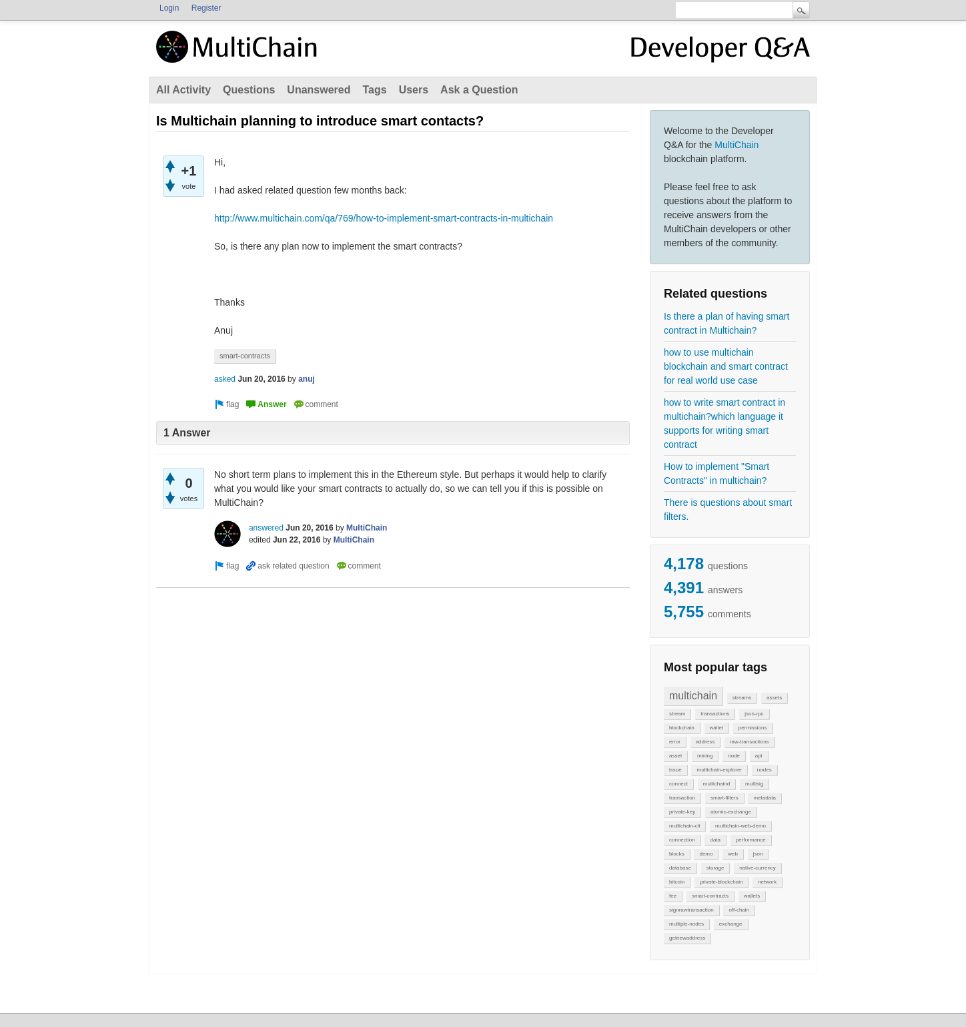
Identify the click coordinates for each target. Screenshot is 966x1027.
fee (672, 896)
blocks (676, 854)
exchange (731, 924)
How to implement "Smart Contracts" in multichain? (716, 473)
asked (224, 379)
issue (675, 770)
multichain (693, 695)
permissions (753, 728)
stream (677, 714)
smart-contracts (710, 896)
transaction (682, 798)
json (758, 854)
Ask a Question (479, 89)
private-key (682, 812)
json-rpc (754, 714)
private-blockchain (721, 882)
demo (705, 854)
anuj (306, 379)
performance (751, 840)
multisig (754, 784)
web (733, 854)
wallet (716, 728)
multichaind (716, 784)
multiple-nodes (686, 924)
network (767, 882)
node (734, 756)
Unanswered (318, 89)
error (674, 742)
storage (715, 868)
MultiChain (736, 144)
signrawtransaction (691, 910)
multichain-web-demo (740, 826)
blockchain (681, 728)
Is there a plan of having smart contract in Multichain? (726, 323)
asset (675, 756)
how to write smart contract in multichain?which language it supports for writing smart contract (724, 423)
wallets (752, 896)
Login (169, 8)
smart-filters (724, 798)
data (715, 840)
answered (266, 528)
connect (678, 784)
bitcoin (676, 882)
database (680, 868)
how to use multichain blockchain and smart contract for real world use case (726, 366)
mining (705, 756)
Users (413, 89)
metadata (764, 798)
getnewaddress (687, 938)
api (759, 756)
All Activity (183, 89)
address (705, 742)
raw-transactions (749, 742)
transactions (714, 714)
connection (682, 840)
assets (774, 698)
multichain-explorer (719, 770)
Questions (249, 89)
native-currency (757, 868)
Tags (374, 89)
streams (742, 698)
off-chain (739, 910)
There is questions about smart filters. (728, 509)
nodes (764, 770)
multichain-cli (684, 826)
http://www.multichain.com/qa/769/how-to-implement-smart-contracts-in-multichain (383, 218)
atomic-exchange (730, 812)
